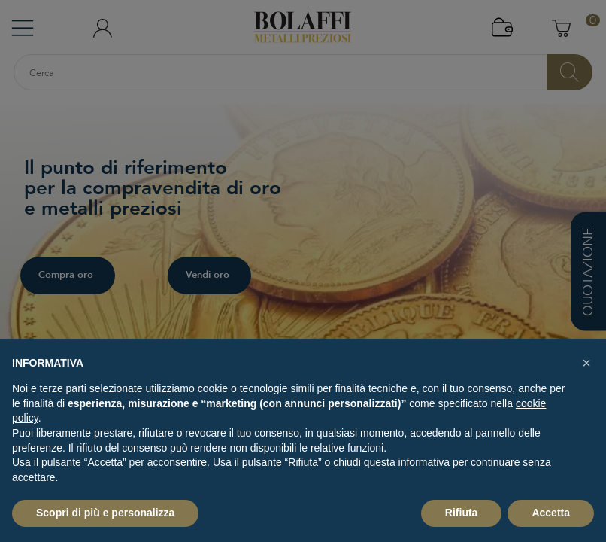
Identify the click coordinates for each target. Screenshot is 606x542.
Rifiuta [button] (461, 513)
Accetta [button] (551, 513)
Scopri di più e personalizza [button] (105, 513)
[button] (586, 363)
